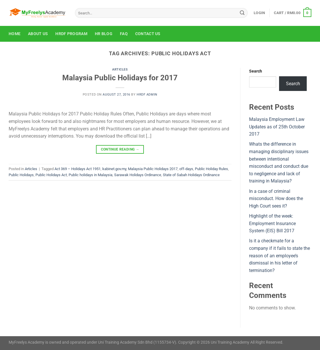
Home (14, 33)
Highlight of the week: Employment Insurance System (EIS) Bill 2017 (272, 223)
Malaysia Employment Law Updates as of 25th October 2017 (277, 127)
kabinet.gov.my (114, 169)
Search (255, 71)
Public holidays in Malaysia (90, 175)
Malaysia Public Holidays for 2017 (120, 77)
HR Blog (103, 33)
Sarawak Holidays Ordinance (137, 175)
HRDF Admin (147, 94)
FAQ (124, 33)
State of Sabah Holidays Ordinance (191, 175)
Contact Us (148, 33)
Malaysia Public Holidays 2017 (153, 169)
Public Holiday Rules (211, 169)
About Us (38, 33)
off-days (186, 169)
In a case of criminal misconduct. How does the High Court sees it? (276, 199)
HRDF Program (71, 33)
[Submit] (242, 13)
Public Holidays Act (51, 175)
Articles (120, 69)
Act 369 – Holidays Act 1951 (77, 169)
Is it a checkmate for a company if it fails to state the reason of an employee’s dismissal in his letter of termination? (279, 255)
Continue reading (120, 149)
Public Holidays (21, 175)
